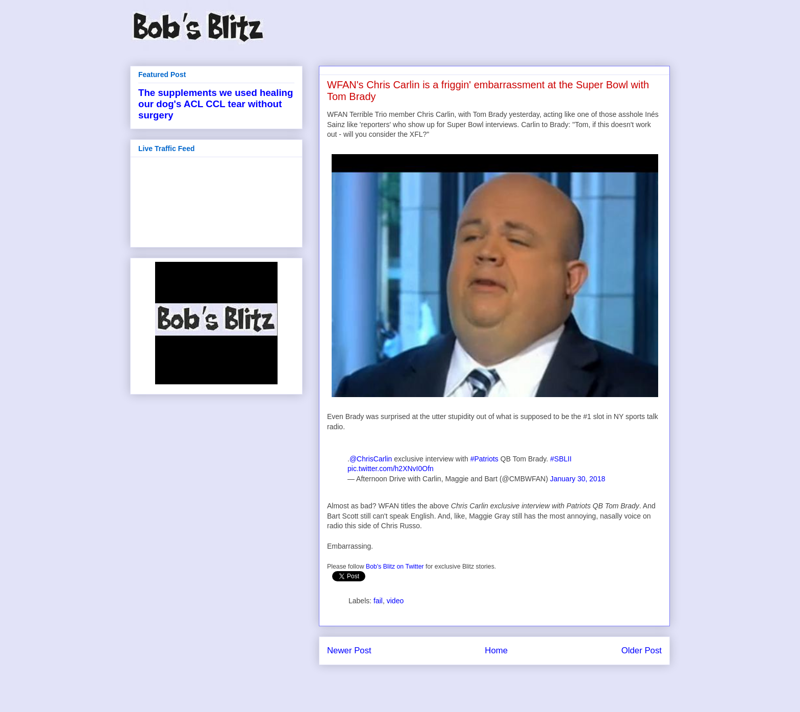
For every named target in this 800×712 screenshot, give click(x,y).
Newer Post (349, 650)
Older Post (641, 650)
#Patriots (484, 459)
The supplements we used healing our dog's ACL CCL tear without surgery (215, 103)
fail (378, 601)
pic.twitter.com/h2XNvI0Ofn (390, 468)
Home (496, 650)
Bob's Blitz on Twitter (395, 566)
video (395, 601)
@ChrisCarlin (370, 459)
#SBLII (560, 459)
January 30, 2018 (577, 479)
